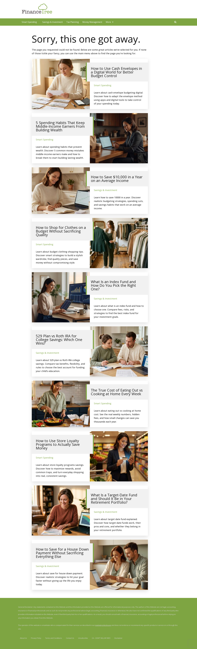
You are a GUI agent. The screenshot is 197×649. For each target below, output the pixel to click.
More (108, 22)
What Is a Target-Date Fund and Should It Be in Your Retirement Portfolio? (114, 498)
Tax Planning (72, 22)
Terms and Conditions (53, 638)
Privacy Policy (36, 638)
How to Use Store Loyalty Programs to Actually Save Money (58, 444)
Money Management (92, 22)
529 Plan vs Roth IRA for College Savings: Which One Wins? (59, 339)
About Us (23, 638)
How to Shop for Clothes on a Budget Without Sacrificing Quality (61, 231)
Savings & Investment (52, 22)
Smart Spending (29, 22)
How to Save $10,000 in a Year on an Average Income (116, 178)
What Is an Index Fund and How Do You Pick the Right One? (113, 285)
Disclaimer (118, 638)
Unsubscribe (83, 638)
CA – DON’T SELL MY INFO (101, 638)
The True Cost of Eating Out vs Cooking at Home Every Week (117, 392)
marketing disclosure (103, 625)
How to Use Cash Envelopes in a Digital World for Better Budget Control (116, 72)
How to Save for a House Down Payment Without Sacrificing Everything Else (62, 553)
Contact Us (70, 638)
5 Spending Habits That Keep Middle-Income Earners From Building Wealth (60, 126)
